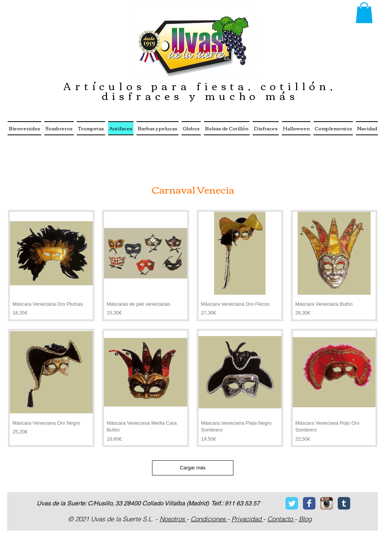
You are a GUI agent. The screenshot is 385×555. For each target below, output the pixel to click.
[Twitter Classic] (292, 503)
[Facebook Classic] (309, 503)
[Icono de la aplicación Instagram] (326, 503)
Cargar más (193, 468)
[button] (364, 12)
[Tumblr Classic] (344, 503)
